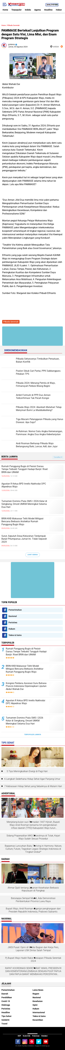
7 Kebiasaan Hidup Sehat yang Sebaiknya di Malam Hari (33, 786)
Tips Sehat (6, 1016)
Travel (4, 1024)
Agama (37, 10)
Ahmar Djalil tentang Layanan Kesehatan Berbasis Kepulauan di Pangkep (33, 889)
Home (5, 10)
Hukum (59, 10)
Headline (48, 10)
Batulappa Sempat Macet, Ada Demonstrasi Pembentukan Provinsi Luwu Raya (33, 900)
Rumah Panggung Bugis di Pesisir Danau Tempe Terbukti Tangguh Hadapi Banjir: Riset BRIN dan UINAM (24, 469)
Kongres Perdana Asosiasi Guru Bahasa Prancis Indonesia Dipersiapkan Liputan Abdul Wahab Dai (26, 686)
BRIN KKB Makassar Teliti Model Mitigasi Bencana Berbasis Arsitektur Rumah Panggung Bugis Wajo (22, 521)
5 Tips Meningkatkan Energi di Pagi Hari (27, 771)
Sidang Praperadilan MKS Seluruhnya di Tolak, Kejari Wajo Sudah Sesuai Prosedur (33, 837)
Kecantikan (38, 1020)
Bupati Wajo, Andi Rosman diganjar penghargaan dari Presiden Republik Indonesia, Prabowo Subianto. (33, 910)
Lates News (38, 990)
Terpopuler (16, 10)
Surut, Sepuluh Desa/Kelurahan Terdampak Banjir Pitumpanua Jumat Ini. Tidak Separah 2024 (24, 539)
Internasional (39, 1012)
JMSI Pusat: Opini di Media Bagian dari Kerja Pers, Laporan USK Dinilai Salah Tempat (33, 949)
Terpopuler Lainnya (32, 735)
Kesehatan (38, 1001)
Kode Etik (26, 1036)
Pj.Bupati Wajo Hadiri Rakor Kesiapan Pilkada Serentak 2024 (33, 959)
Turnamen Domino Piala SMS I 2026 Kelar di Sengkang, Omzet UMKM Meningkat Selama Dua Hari (24, 504)
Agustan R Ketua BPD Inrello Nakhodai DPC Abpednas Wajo (23, 485)
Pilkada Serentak (13, 25)
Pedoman (36, 1036)
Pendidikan (6, 997)
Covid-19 (5, 1001)
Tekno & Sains (15, 635)
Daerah (4, 994)
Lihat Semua (33, 555)
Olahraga (5, 1005)
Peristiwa (13, 622)
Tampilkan (58, 457)
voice (54, 46)
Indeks (28, 10)
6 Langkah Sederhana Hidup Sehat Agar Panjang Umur (32, 779)
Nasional (13, 616)
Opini (35, 1005)
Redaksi (44, 1036)
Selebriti (5, 1020)
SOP (19, 1036)
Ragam (36, 994)
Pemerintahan (15, 610)
